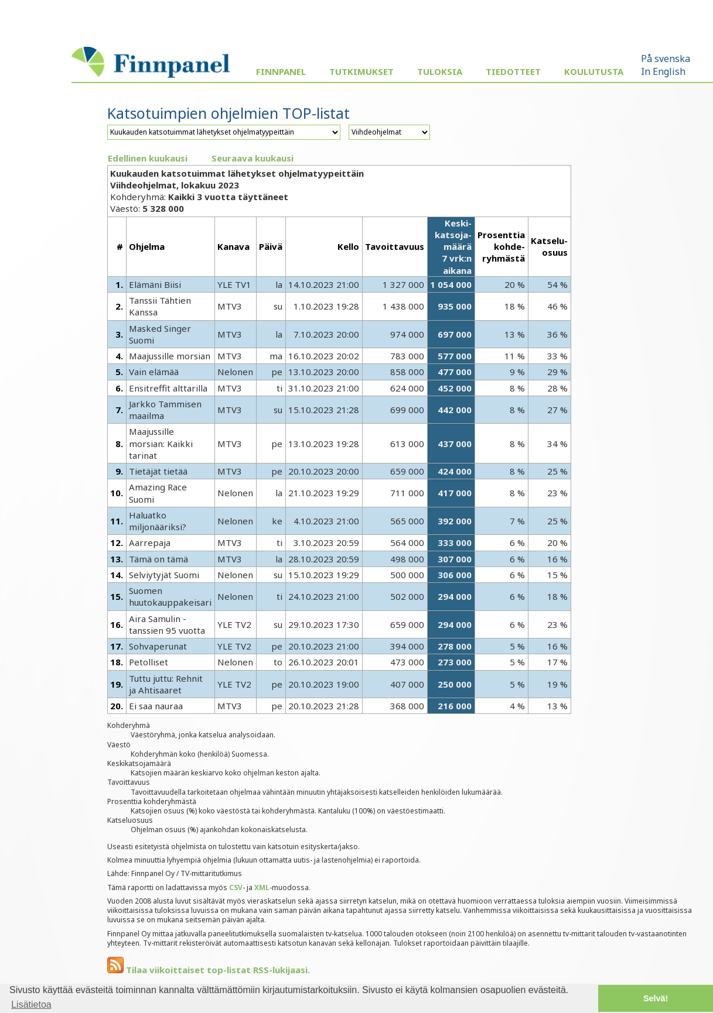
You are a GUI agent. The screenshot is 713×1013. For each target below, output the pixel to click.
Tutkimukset (361, 71)
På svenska (665, 58)
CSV (236, 887)
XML (261, 887)
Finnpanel (281, 71)
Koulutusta (593, 71)
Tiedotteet (513, 71)
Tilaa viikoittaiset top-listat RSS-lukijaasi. (208, 970)
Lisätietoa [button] (31, 1004)
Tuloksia (439, 71)
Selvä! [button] (655, 998)
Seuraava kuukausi (252, 158)
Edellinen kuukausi (147, 158)
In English (663, 71)
